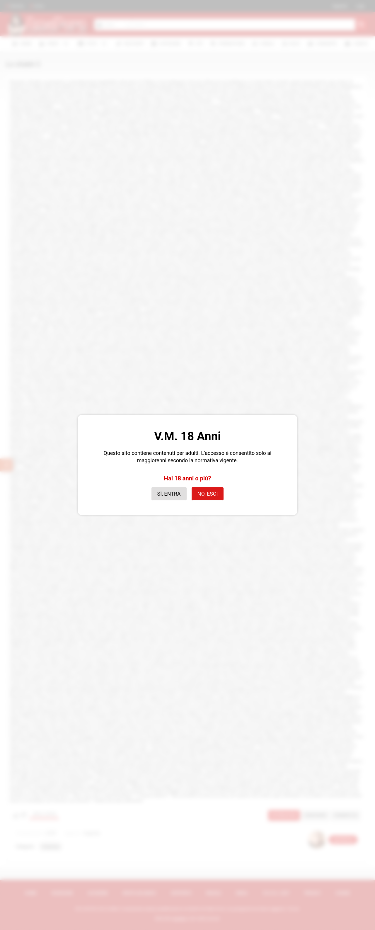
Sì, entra (169, 494)
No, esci (207, 494)
